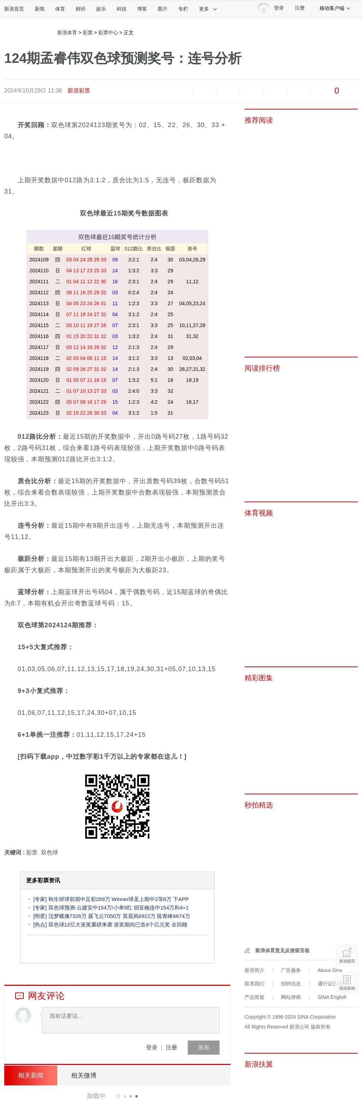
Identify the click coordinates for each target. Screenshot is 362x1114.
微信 (275, 90)
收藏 (228, 90)
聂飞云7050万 (104, 916)
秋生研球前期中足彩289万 (79, 899)
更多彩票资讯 (43, 880)
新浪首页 (14, 9)
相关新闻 (30, 1075)
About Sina (330, 970)
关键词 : (15, 852)
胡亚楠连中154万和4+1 (161, 908)
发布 (203, 1047)
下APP (181, 899)
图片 (163, 9)
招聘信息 (291, 983)
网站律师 (291, 997)
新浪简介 (254, 970)
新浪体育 (67, 32)
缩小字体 (180, 90)
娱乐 (101, 9)
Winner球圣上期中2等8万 (141, 899)
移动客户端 (335, 8)
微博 (251, 90)
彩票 (88, 32)
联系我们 (254, 983)
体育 (60, 9)
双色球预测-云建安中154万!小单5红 (90, 908)
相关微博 (84, 1075)
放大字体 (204, 90)
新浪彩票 (79, 91)
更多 (208, 9)
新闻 (40, 9)
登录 (151, 1047)
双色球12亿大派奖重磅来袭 (80, 925)
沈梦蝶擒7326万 (67, 916)
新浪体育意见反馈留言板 (282, 950)
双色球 (49, 852)
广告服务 (291, 970)
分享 (299, 90)
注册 (300, 8)
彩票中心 (108, 32)
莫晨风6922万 (139, 916)
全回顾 (179, 925)
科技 (122, 9)
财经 (81, 9)
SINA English (332, 997)
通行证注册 (330, 983)
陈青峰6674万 (173, 916)
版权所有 (321, 1027)
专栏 (183, 9)
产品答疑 (254, 997)
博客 (142, 9)
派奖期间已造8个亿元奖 (142, 925)
